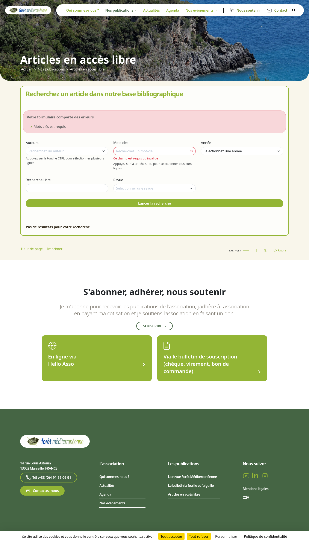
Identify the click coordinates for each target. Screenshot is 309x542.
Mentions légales (255, 488)
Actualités (151, 10)
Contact (280, 10)
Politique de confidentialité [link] (265, 536)
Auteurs (32, 142)
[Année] (242, 151)
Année (206, 142)
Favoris (280, 250)
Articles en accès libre (87, 69)
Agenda (172, 10)
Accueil (26, 69)
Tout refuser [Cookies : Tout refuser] (199, 536)
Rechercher (294, 10)
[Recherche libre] (67, 188)
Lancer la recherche (154, 203)
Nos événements (112, 503)
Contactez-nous (42, 490)
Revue (118, 180)
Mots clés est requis (50, 126)
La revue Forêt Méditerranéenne (192, 476)
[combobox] (67, 151)
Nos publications (51, 69)
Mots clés (120, 142)
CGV (246, 497)
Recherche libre (38, 180)
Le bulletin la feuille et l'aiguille (191, 485)
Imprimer (54, 249)
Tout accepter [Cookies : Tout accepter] (171, 536)
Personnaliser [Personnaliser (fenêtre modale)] (226, 536)
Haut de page (32, 249)
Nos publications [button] (119, 10)
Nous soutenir (248, 10)
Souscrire (154, 326)
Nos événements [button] (200, 10)
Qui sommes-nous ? (82, 10)
